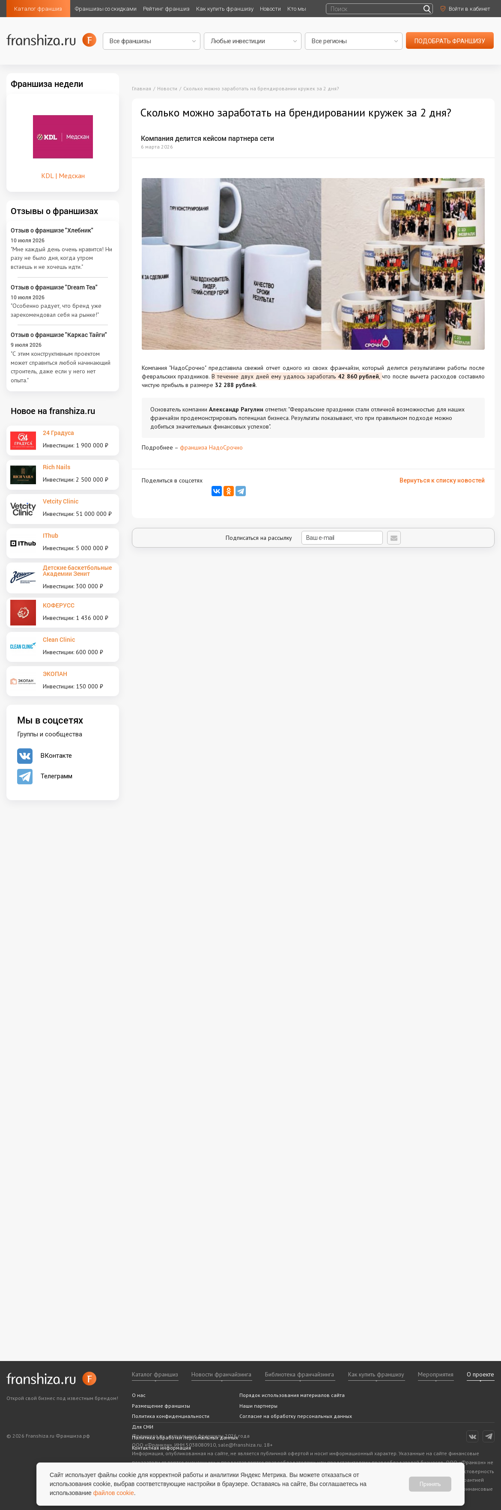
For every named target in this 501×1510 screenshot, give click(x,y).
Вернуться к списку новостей (442, 480)
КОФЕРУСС (59, 605)
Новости (270, 9)
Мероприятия (435, 1374)
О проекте (480, 1374)
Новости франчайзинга (221, 1374)
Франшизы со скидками (106, 9)
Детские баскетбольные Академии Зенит (77, 570)
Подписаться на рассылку (304, 538)
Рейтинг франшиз (166, 9)
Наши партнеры (258, 1406)
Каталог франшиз (38, 9)
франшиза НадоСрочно (211, 447)
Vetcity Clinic (60, 501)
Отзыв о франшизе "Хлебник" (52, 230)
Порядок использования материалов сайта (292, 1395)
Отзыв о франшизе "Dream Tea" (54, 287)
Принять (430, 1484)
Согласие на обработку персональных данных (295, 1416)
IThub (50, 535)
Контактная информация (161, 1447)
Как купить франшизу (224, 9)
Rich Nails (56, 467)
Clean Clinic (59, 639)
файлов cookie (113, 1492)
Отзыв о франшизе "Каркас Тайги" (59, 335)
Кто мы (296, 9)
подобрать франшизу (450, 41)
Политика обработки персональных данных (185, 1437)
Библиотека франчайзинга (299, 1374)
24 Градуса (58, 433)
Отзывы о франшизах (54, 210)
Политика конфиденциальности (170, 1416)
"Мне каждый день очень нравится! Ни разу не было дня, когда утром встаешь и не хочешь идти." (61, 258)
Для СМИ (142, 1427)
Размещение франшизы (161, 1406)
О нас (139, 1395)
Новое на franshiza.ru (53, 410)
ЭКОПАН (55, 674)
